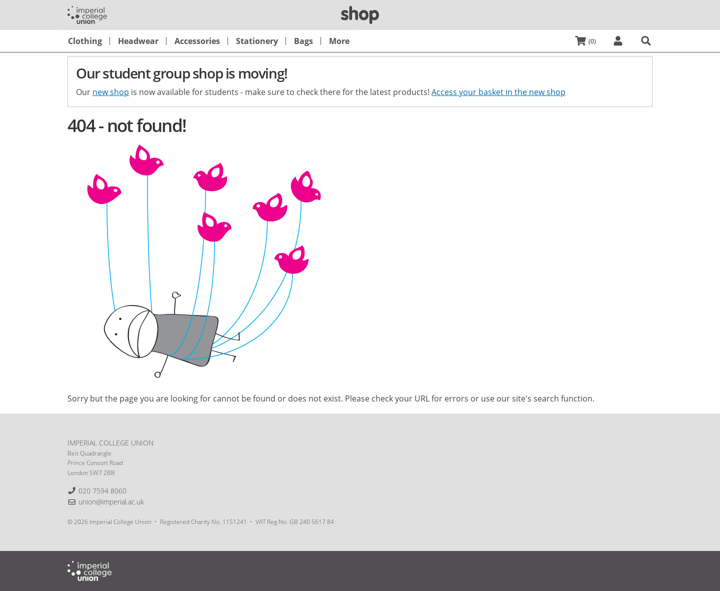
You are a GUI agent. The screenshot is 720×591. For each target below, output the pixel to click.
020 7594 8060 (102, 491)
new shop (110, 92)
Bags (303, 41)
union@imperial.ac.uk (111, 501)
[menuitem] (85, 41)
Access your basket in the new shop (499, 92)
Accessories (197, 41)
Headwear (138, 41)
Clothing (85, 41)
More (339, 41)
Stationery (257, 41)
